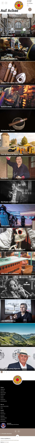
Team (2, 407)
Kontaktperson (3, 421)
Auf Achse (2, 390)
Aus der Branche (4, 401)
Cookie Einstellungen (15, 440)
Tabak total (3, 389)
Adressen (2, 412)
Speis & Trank (3, 392)
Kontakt (2, 410)
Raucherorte (3, 399)
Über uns (2, 404)
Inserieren (2, 416)
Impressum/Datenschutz (5, 440)
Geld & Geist (3, 394)
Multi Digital (6, 442)
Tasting (2, 397)
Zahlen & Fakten (4, 417)
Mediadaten (3, 419)
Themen (2, 387)
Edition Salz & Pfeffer (4, 406)
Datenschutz (3, 413)
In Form (2, 395)
